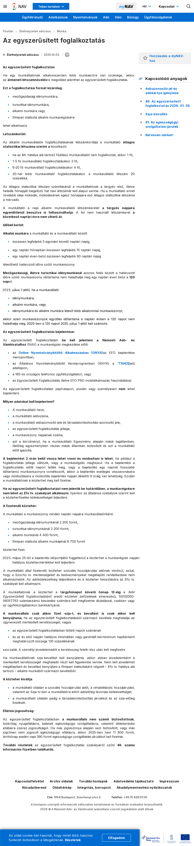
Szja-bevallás (156, 114)
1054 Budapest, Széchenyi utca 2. (77, 797)
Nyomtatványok (85, 17)
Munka (61, 31)
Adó (106, 17)
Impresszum (169, 781)
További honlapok (93, 781)
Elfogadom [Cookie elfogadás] (116, 838)
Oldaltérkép (62, 787)
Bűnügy (133, 17)
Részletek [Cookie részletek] (73, 840)
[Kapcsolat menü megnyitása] (169, 6)
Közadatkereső (34, 787)
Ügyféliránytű (32, 17)
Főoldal (8, 31)
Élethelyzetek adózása (35, 31)
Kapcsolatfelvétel (29, 781)
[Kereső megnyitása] (188, 6)
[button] (145, 58)
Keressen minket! (159, 135)
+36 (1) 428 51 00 (135, 797)
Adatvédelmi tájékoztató (134, 781)
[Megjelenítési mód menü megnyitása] (51, 6)
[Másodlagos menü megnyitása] (5, 6)
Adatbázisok (58, 17)
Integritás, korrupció (94, 787)
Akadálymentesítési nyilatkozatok (144, 787)
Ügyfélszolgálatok (158, 17)
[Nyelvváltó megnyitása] (147, 6)
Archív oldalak (61, 781)
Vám (118, 17)
